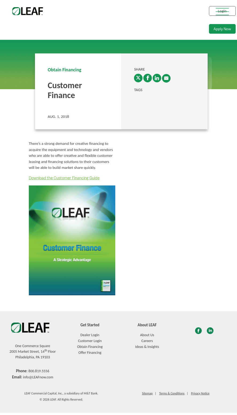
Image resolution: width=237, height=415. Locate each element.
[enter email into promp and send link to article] (166, 78)
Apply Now (222, 29)
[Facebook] (147, 78)
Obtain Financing (64, 70)
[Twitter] (138, 78)
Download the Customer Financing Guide (64, 178)
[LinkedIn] (157, 78)
